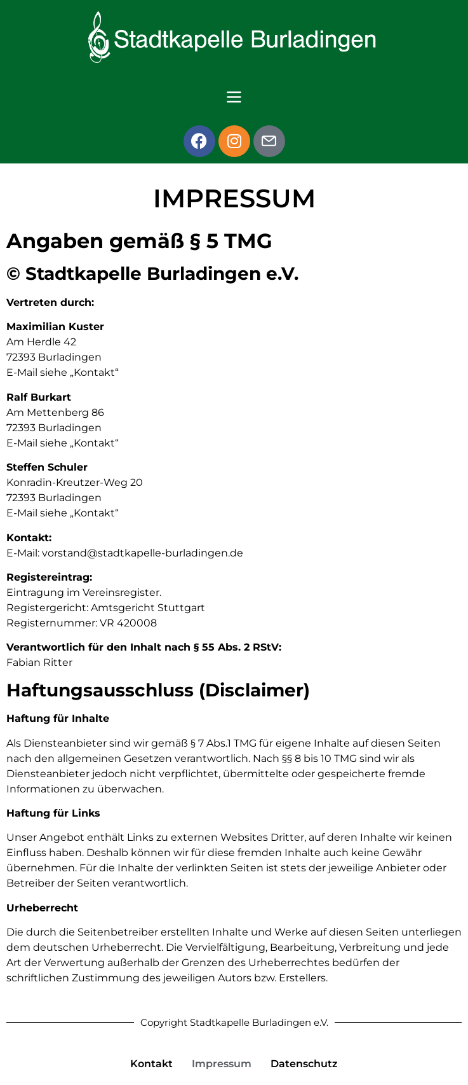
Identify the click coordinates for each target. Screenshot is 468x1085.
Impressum (221, 1064)
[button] (233, 99)
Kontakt (151, 1064)
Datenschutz (304, 1064)
